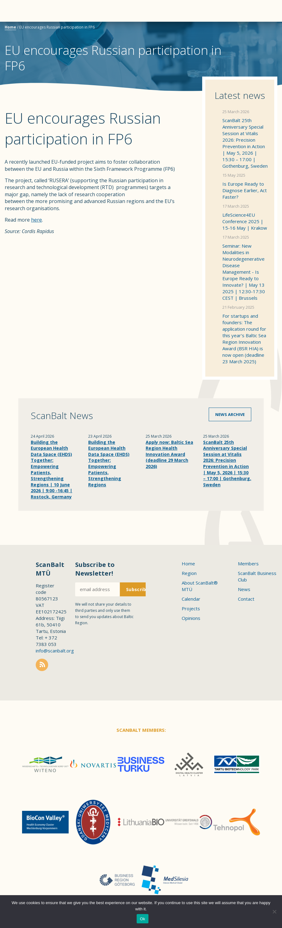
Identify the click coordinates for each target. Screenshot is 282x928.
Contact (246, 599)
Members (248, 563)
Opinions (191, 618)
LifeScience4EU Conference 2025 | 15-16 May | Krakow (244, 221)
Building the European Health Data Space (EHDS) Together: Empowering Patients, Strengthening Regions (109, 463)
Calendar (191, 599)
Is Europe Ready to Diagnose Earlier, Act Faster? (244, 190)
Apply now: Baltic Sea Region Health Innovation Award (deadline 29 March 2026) (169, 454)
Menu (15, 11)
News (244, 589)
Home (10, 27)
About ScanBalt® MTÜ (200, 586)
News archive (230, 414)
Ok (142, 919)
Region (189, 573)
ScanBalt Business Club (257, 576)
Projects (191, 608)
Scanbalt (261, 29)
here (36, 219)
